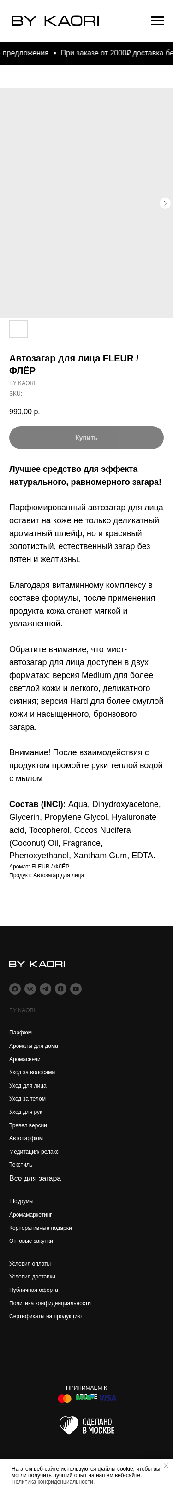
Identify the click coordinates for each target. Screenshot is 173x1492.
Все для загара (35, 1178)
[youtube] (76, 989)
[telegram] (45, 989)
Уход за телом (27, 1098)
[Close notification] (166, 1465)
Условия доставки (32, 1276)
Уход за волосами (32, 1072)
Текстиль (20, 1165)
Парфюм (20, 1032)
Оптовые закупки (31, 1241)
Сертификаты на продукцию (45, 1316)
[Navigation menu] (157, 20)
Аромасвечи (25, 1059)
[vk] (30, 989)
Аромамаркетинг (30, 1214)
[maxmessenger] (15, 989)
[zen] (60, 989)
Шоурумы (21, 1201)
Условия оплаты (30, 1263)
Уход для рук (25, 1112)
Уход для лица (28, 1085)
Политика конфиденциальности (50, 1303)
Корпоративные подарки (40, 1228)
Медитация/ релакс (34, 1152)
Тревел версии (28, 1125)
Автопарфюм (26, 1138)
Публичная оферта (33, 1290)
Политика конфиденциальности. (53, 1482)
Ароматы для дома (33, 1046)
